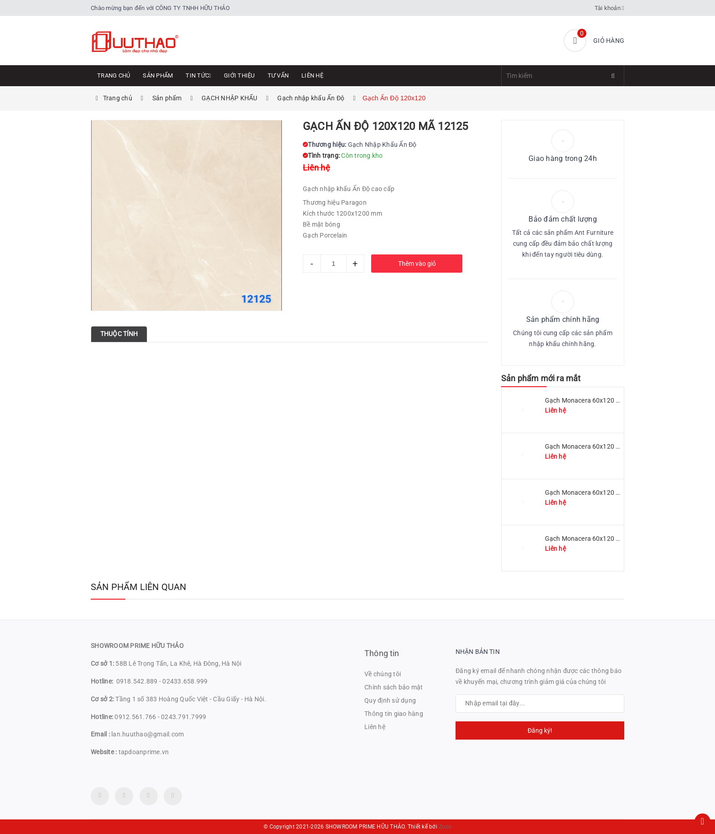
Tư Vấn (278, 75)
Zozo (445, 827)
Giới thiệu (239, 75)
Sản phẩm (158, 75)
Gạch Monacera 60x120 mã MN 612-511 (603, 400)
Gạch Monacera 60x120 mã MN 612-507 (603, 492)
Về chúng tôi (382, 674)
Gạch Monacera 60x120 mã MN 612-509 (603, 446)
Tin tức (198, 75)
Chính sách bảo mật (393, 687)
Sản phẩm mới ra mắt (540, 378)
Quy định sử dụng (390, 700)
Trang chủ (113, 75)
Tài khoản (610, 8)
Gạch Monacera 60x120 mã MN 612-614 (603, 538)
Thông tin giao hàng (393, 713)
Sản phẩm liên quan (139, 586)
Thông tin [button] (381, 653)
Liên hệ (312, 75)
